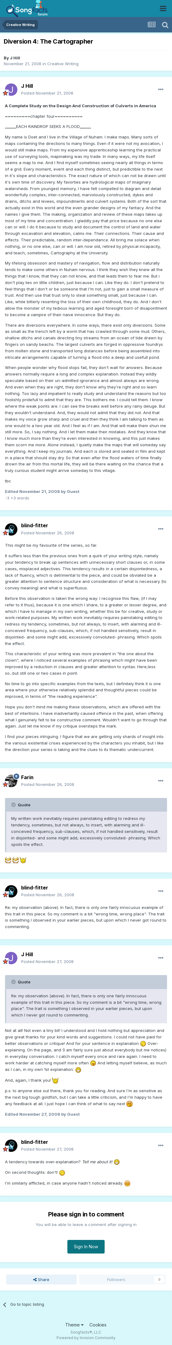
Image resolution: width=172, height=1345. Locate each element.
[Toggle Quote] (14, 804)
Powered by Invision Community (86, 1337)
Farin (27, 777)
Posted (47, 93)
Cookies (97, 1324)
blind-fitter (34, 525)
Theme (74, 1324)
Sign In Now (86, 1246)
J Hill (15, 57)
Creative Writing (63, 63)
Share (41, 1279)
